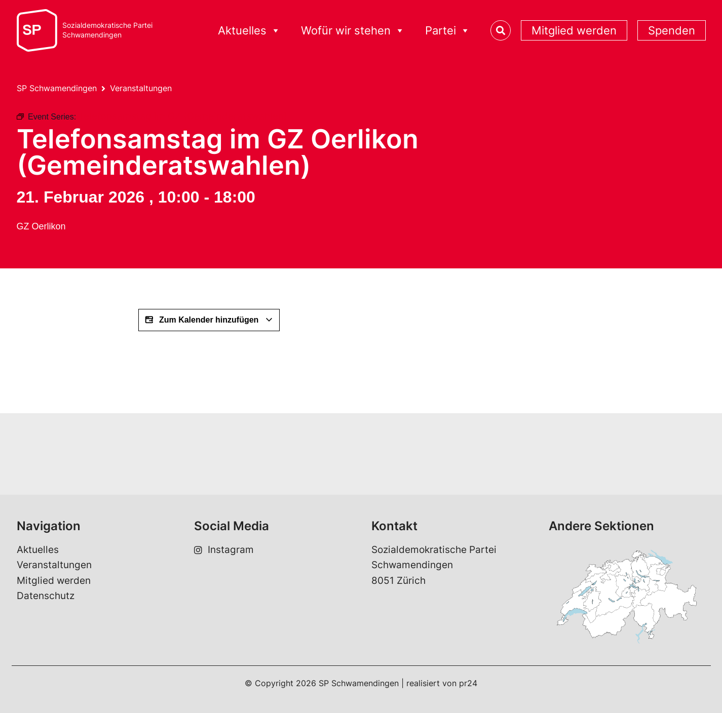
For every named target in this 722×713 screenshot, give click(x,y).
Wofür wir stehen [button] (353, 30)
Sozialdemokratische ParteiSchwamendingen (107, 30)
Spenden (671, 30)
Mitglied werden (574, 30)
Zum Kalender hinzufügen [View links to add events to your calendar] (209, 320)
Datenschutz (45, 596)
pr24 (468, 683)
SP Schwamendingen (57, 88)
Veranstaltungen (141, 88)
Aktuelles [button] (249, 30)
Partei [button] (447, 30)
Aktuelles (38, 550)
